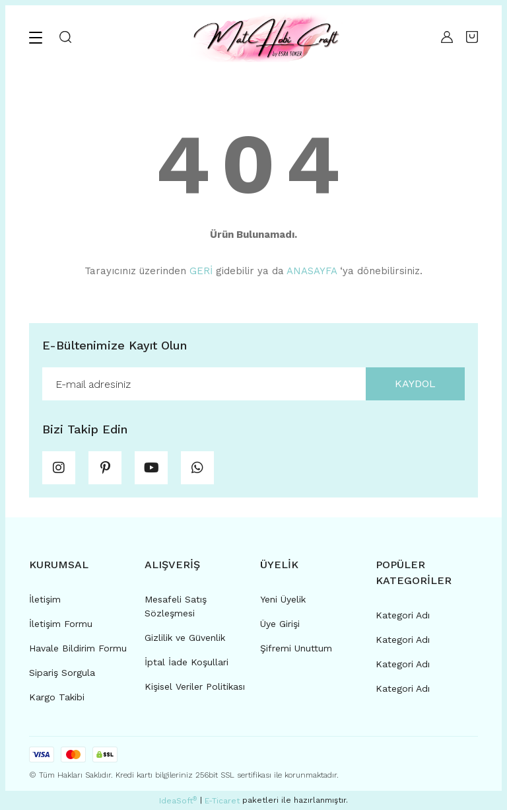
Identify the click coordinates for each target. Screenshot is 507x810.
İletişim (45, 599)
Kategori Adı (403, 615)
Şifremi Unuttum (296, 648)
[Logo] (265, 37)
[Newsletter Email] (253, 383)
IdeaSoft (178, 800)
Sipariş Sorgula (62, 672)
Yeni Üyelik (283, 599)
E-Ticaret (222, 800)
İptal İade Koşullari (186, 662)
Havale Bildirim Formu (78, 648)
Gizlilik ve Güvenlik (185, 637)
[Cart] (472, 37)
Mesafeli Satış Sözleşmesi (176, 606)
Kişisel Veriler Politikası (195, 686)
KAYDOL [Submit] (415, 383)
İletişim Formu (60, 623)
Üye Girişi (280, 623)
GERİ (201, 271)
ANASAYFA (312, 271)
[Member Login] (447, 37)
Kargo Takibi (56, 697)
